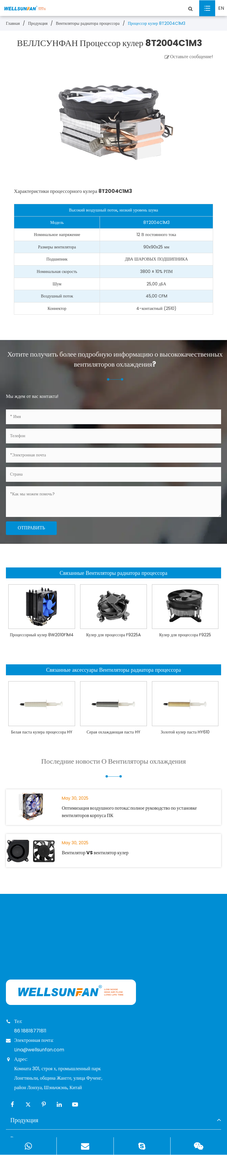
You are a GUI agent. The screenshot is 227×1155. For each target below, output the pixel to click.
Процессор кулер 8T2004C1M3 (157, 23)
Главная (13, 23)
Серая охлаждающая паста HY (113, 732)
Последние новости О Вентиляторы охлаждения (113, 767)
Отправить (31, 527)
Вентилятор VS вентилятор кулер (95, 852)
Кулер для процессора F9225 (185, 635)
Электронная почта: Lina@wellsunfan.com (35, 1044)
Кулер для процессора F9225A (113, 635)
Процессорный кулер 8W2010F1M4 (42, 635)
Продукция (38, 23)
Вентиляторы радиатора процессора (87, 23)
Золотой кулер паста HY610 (185, 732)
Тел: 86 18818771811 (26, 1025)
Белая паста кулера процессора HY (41, 732)
